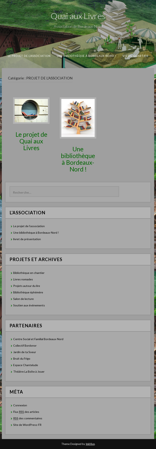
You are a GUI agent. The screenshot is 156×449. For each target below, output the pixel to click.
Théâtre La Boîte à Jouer (28, 371)
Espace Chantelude (25, 365)
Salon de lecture (23, 298)
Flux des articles (26, 412)
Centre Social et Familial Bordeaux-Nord (38, 339)
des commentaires (27, 418)
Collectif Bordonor (25, 345)
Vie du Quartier (135, 55)
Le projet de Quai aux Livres (31, 141)
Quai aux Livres (78, 16)
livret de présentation (27, 239)
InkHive (90, 444)
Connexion (20, 405)
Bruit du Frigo (21, 358)
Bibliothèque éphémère (28, 292)
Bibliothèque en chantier (28, 272)
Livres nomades (23, 279)
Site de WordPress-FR (27, 424)
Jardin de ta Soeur (24, 352)
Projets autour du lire (26, 285)
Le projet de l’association (29, 55)
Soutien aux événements (29, 305)
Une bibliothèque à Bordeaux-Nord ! (86, 55)
